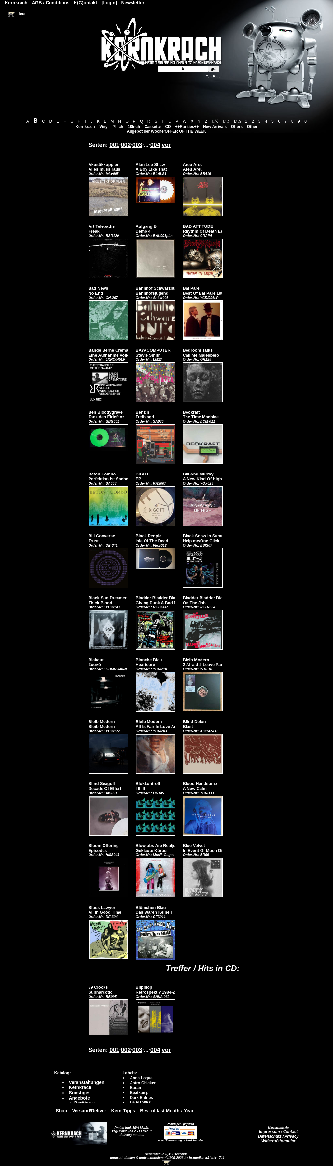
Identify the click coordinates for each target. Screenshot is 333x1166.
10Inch (134, 126)
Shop (61, 1110)
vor (166, 145)
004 (155, 145)
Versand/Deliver (89, 1110)
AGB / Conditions (51, 2)
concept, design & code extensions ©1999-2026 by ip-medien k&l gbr (163, 1157)
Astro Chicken (143, 1083)
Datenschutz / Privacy (278, 1136)
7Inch (118, 126)
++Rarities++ (187, 126)
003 (137, 145)
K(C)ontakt (85, 2)
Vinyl (103, 126)
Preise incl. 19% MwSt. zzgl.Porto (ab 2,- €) (130, 1129)
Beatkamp (139, 1092)
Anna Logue (141, 1078)
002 (126, 145)
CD (168, 126)
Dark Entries (141, 1097)
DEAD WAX (140, 1102)
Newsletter (133, 2)
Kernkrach (85, 126)
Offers (237, 126)
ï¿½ (215, 121)
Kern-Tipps (123, 1110)
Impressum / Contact (278, 1132)
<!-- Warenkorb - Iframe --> (167, 1162)
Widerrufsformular (278, 1141)
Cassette (153, 126)
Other (252, 126)
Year (189, 1110)
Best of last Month (159, 1110)
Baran (135, 1088)
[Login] (109, 2)
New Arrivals (215, 126)
